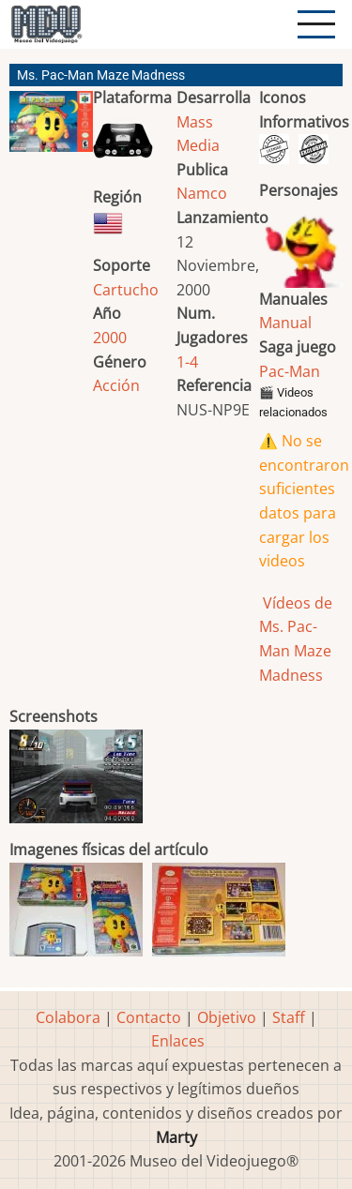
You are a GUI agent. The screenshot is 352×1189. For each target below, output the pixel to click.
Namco (201, 193)
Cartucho (126, 289)
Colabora (68, 1017)
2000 (110, 337)
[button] (51, 129)
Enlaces (178, 1041)
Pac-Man (289, 371)
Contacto (148, 1017)
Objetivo (226, 1017)
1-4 (187, 362)
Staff (288, 1017)
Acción (116, 385)
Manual (285, 322)
